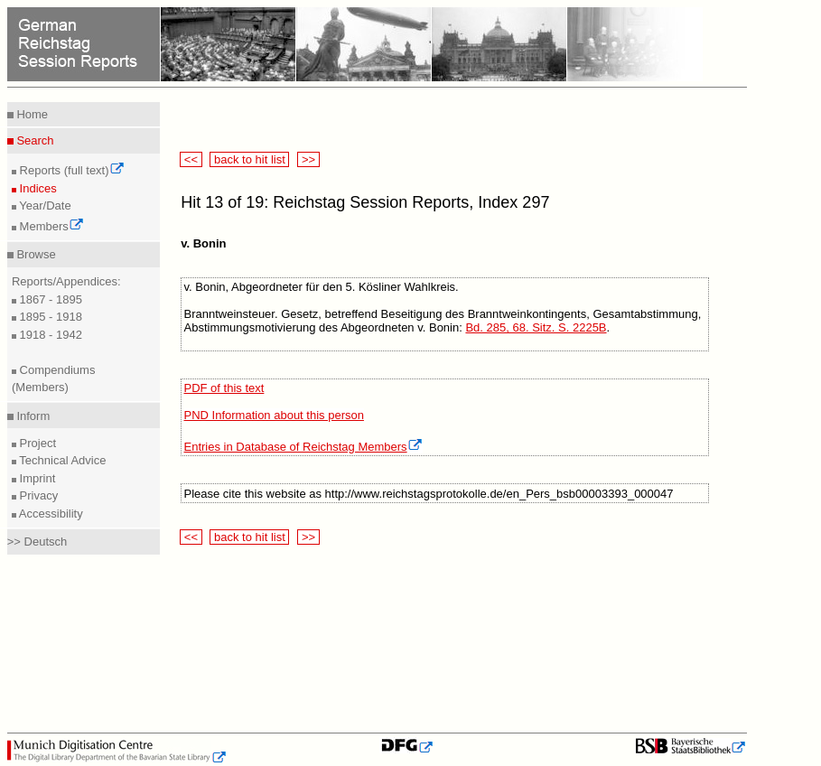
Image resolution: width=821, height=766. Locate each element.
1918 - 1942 (49, 334)
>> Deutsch (37, 541)
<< (191, 159)
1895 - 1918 (49, 316)
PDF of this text (224, 388)
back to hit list (249, 159)
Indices (36, 188)
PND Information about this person (274, 415)
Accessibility (49, 513)
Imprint (35, 478)
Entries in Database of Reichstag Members (303, 446)
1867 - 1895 (49, 299)
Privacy (37, 495)
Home (31, 114)
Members (50, 226)
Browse (35, 254)
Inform (32, 416)
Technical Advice (61, 460)
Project (36, 443)
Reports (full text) (70, 170)
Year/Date (43, 205)
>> (308, 159)
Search (34, 140)
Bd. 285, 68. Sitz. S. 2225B (535, 327)
